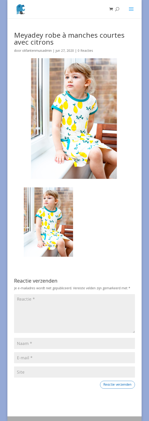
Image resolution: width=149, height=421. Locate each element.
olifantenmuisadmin (37, 50)
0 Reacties (85, 50)
